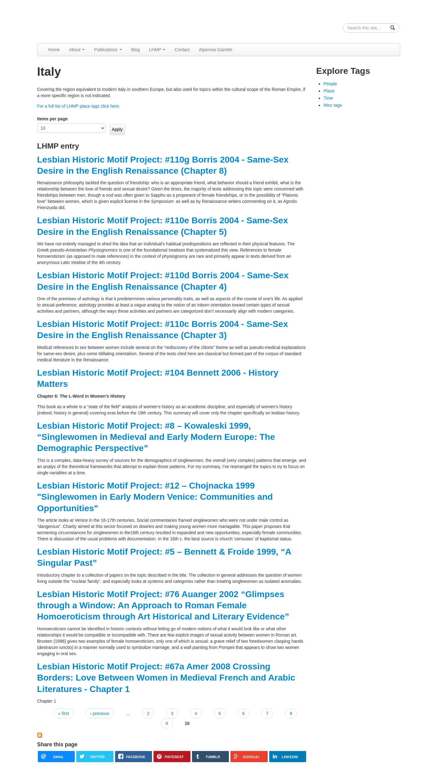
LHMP (157, 49)
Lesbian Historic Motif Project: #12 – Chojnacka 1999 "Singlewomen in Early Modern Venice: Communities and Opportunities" (155, 497)
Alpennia (69, 20)
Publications (108, 49)
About (77, 49)
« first (63, 713)
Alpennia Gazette (215, 49)
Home (54, 49)
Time (328, 98)
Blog (135, 49)
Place (328, 90)
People (330, 83)
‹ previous (99, 713)
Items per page (52, 118)
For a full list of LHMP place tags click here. (78, 106)
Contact (182, 49)
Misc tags (332, 105)
